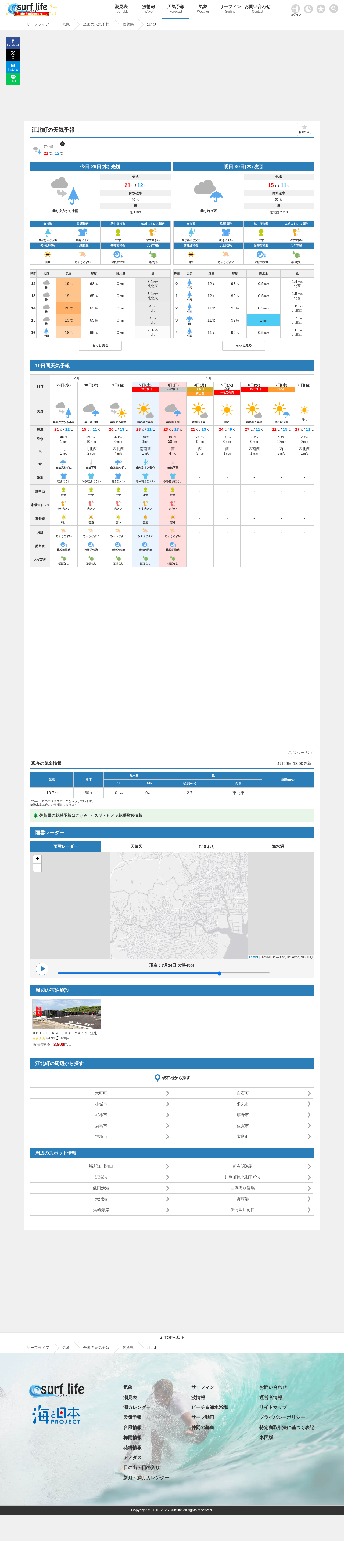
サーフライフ (38, 1347)
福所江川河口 (101, 1166)
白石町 (243, 1093)
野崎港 (243, 1199)
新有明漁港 (243, 1166)
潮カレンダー (137, 1407)
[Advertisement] (172, 77)
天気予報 (175, 9)
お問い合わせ (257, 9)
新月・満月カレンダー (146, 1477)
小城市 (101, 1104)
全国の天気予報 (96, 1347)
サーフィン (230, 9)
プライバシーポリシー (282, 1417)
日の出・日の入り (141, 1467)
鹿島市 (101, 1125)
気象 (203, 9)
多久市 (243, 1104)
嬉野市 (243, 1114)
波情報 (148, 9)
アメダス (132, 1457)
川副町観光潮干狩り (243, 1177)
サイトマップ (273, 1407)
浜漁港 (101, 1177)
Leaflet (253, 957)
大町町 (101, 1093)
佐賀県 (128, 1347)
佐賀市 (243, 1125)
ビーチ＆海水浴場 (209, 1407)
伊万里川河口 (243, 1209)
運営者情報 (270, 1397)
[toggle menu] (335, 7)
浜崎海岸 (101, 1209)
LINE (13, 81)
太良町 (243, 1136)
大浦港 (101, 1199)
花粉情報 (132, 1447)
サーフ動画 (202, 1417)
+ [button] (37, 859)
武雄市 (101, 1114)
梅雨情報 (132, 1437)
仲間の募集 (202, 1427)
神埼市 (101, 1136)
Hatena (13, 69)
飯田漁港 (101, 1188)
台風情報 (132, 1427)
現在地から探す (176, 1077)
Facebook (12, 45)
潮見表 (121, 9)
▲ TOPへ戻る (172, 1337)
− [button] (37, 868)
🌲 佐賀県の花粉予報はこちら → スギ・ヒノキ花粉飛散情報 (87, 815)
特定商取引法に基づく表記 (286, 1427)
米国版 (266, 1437)
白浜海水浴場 (243, 1188)
